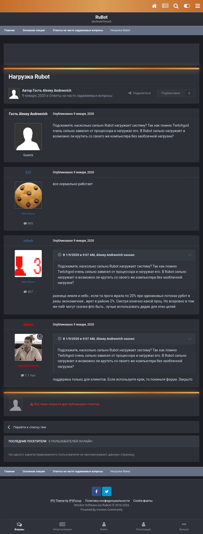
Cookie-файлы (143, 501)
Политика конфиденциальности (107, 501)
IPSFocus (75, 501)
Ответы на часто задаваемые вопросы (81, 96)
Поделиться (140, 93)
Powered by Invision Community (102, 509)
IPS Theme (57, 501)
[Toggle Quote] (60, 255)
